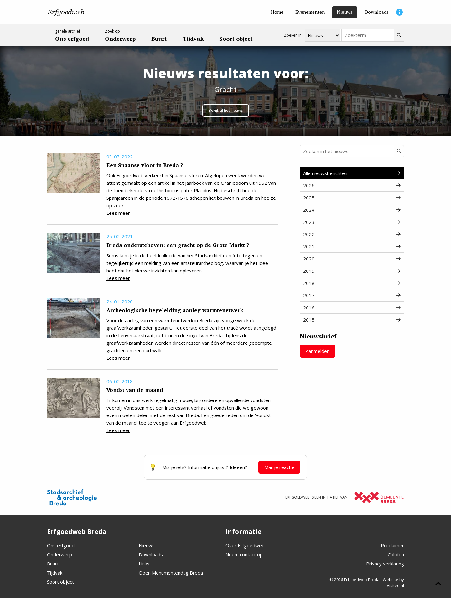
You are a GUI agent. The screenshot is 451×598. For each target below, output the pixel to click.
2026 (352, 185)
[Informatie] (399, 12)
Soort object (60, 582)
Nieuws (147, 545)
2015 (352, 320)
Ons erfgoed (61, 545)
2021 (352, 246)
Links (144, 563)
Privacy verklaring (385, 563)
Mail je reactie (279, 467)
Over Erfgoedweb (245, 545)
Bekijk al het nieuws (226, 110)
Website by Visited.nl (393, 583)
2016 (352, 307)
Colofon (396, 554)
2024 (352, 210)
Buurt (53, 563)
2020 (352, 258)
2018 (352, 283)
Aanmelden (317, 351)
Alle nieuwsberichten (352, 173)
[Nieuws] (344, 12)
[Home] (277, 12)
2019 (352, 271)
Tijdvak (54, 573)
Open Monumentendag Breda (171, 573)
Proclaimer (392, 545)
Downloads (151, 554)
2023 (352, 222)
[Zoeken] (399, 35)
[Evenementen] (310, 12)
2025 (352, 197)
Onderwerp (59, 554)
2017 (352, 295)
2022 (352, 234)
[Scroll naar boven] (438, 584)
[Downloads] (376, 12)
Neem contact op (244, 554)
